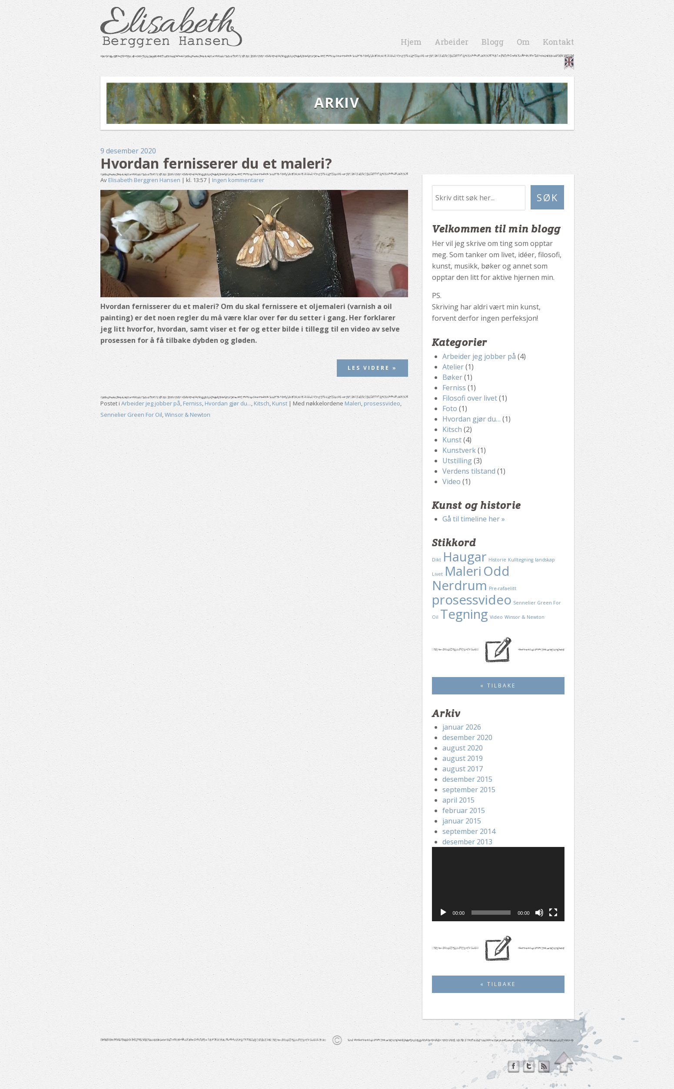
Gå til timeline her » (473, 519)
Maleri (353, 403)
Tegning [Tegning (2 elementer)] (464, 614)
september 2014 (468, 831)
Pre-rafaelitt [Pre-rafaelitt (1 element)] (502, 588)
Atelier (453, 367)
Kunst (279, 403)
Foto (449, 408)
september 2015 (468, 789)
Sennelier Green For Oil (131, 414)
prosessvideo (382, 403)
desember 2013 (467, 842)
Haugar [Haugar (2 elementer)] (465, 556)
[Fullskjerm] (553, 912)
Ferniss (192, 403)
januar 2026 (461, 727)
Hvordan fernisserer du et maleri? (216, 163)
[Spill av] (443, 912)
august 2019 (462, 758)
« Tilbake (498, 685)
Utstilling (457, 460)
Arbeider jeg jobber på (150, 403)
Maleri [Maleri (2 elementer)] (463, 571)
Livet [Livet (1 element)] (437, 574)
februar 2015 (463, 810)
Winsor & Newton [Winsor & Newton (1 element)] (525, 617)
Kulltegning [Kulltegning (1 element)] (520, 560)
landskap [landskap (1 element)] (545, 560)
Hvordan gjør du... (228, 403)
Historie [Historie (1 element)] (497, 560)
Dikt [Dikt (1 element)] (436, 560)
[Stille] (539, 912)
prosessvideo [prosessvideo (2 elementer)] (471, 599)
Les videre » (372, 368)
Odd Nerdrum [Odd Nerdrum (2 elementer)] (471, 578)
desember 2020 (467, 737)
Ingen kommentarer (238, 180)
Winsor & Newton (187, 414)
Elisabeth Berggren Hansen (144, 180)
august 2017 (462, 769)
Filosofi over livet (469, 398)
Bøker (452, 377)
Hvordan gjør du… (471, 419)
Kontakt (558, 42)
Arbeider (451, 42)
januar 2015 (461, 821)
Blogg (492, 42)
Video (451, 481)
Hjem (411, 42)
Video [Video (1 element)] (496, 617)
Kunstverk (459, 450)
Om (523, 42)
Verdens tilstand (468, 471)
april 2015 (458, 800)
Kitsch (261, 403)
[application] (498, 884)
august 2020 (462, 748)
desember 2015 (467, 779)
